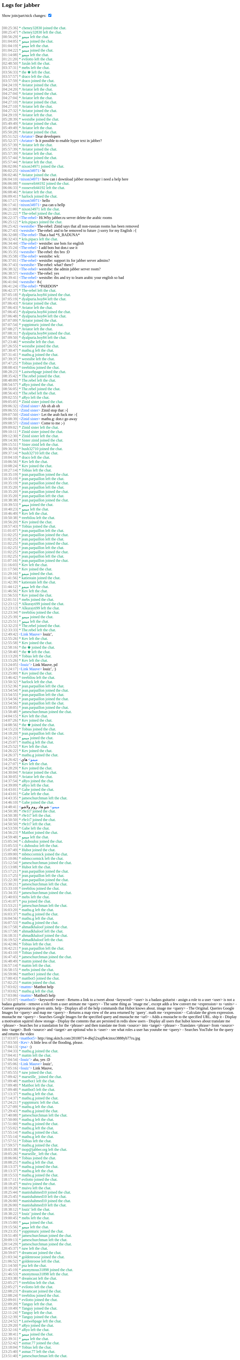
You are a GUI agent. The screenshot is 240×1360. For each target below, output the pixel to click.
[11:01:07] (10, 531)
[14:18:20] (10, 733)
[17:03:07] (10, 1000)
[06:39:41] (10, 278)
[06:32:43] (10, 239)
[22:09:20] (10, 1304)
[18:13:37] (10, 1167)
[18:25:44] (10, 1192)
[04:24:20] (10, 89)
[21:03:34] (10, 1257)
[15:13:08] (10, 867)
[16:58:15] (10, 970)
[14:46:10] (10, 802)
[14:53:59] (10, 828)
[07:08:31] (10, 333)
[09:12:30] (10, 436)
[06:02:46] (10, 175)
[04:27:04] (10, 94)
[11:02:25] (10, 535)
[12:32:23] (10, 626)
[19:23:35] (10, 1231)
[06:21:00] (10, 209)
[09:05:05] (10, 402)
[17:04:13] (10, 1047)
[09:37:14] (10, 453)
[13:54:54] (10, 690)
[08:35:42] (10, 376)
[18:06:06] (10, 1158)
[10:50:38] (10, 518)
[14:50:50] (10, 820)
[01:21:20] (10, 59)
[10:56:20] (10, 522)
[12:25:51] (10, 621)
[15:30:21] (10, 884)
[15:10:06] (10, 858)
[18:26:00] (10, 1201)
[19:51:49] (10, 1236)
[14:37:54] (10, 781)
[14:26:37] (10, 755)
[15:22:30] (10, 880)
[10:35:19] (10, 474)
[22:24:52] (10, 1321)
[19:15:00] (10, 1222)
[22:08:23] (10, 1291)
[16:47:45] (10, 957)
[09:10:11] (10, 432)
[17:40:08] (10, 1115)
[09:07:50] (10, 415)
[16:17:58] (10, 927)
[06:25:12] (10, 222)
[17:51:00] (10, 1124)
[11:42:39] (10, 582)
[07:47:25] (10, 363)
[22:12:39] (10, 1317)
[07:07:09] (10, 320)
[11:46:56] (10, 591)
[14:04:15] (10, 716)
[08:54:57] (10, 385)
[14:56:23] (10, 833)
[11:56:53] (10, 595)
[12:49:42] (10, 634)
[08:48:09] (10, 380)
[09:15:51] (10, 444)
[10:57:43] (10, 526)
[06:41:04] (10, 282)
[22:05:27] (10, 1283)
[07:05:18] (10, 295)
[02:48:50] (10, 63)
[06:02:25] (10, 171)
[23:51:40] (10, 1356)
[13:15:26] (10, 660)
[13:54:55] (10, 695)
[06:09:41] (10, 196)
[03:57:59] (10, 81)
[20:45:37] (10, 1248)
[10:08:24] (10, 466)
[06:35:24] (10, 248)
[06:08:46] (10, 192)
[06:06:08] (10, 183)
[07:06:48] (10, 316)
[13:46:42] (10, 677)
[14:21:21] (10, 738)
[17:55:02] (10, 1128)
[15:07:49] (10, 850)
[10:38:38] (10, 500)
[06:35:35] (10, 252)
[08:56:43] (10, 393)
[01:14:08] (10, 55)
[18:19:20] (10, 1188)
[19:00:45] (10, 1218)
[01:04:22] (10, 50)
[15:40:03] (10, 897)
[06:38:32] (10, 269)
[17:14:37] (10, 1098)
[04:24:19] (10, 85)
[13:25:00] (10, 673)
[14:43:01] (10, 789)
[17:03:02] (10, 987)
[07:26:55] (10, 346)
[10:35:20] (10, 487)
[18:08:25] (10, 1162)
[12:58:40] (10, 652)
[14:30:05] (10, 777)
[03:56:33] (10, 72)
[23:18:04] (10, 1347)
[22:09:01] (10, 1300)
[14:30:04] (10, 772)
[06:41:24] (10, 286)
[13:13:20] (10, 656)
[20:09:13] (10, 1240)
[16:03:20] (10, 910)
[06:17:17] (10, 201)
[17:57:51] (10, 1141)
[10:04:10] (10, 457)
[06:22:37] (10, 218)
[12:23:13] (10, 608)
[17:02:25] (10, 983)
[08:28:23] (10, 372)
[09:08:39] (10, 419)
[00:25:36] (10, 28)
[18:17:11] (10, 1179)
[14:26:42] (10, 760)
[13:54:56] (10, 699)
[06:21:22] (10, 213)
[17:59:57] (10, 1145)
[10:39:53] (10, 505)
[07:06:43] (10, 303)
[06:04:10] (10, 179)
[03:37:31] (10, 68)
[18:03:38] (10, 1149)
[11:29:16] (10, 574)
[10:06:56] (10, 462)
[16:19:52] (10, 940)
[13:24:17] (10, 669)
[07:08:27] (10, 329)
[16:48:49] (10, 961)
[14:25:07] (10, 742)
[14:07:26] (10, 720)
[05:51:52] (10, 136)
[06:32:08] (10, 235)
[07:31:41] (10, 355)
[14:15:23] (10, 729)
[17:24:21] (10, 1102)
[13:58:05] (10, 707)
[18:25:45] (10, 1197)
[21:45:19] (10, 1270)
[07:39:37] (10, 359)
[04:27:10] (10, 102)
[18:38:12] (10, 1209)
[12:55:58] (10, 643)
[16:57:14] (10, 965)
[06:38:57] (10, 273)
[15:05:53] (10, 846)
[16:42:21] (10, 948)
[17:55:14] (10, 1132)
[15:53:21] (10, 905)
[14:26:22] (10, 751)
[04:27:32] (10, 111)
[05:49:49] (10, 123)
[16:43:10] (10, 953)
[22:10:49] (10, 1308)
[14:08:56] (10, 725)
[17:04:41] (10, 1055)
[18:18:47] (10, 1184)
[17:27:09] (10, 1107)
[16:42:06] (10, 944)
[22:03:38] (10, 1278)
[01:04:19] (10, 46)
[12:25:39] (10, 617)
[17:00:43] (10, 978)
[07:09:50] (10, 337)
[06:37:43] (10, 265)
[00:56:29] (10, 37)
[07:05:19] (10, 299)
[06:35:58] (10, 256)
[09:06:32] (10, 406)
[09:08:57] (10, 423)
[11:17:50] (10, 569)
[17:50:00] (10, 1119)
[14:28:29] (10, 768)
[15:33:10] (10, 888)
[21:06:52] (10, 1261)
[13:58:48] (10, 712)
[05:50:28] (10, 132)
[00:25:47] (10, 32)
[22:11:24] (10, 1313)
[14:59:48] (10, 837)
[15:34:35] (10, 893)
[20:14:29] (10, 1244)
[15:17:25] (10, 876)
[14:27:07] (10, 764)
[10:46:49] (10, 513)
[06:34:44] (10, 243)
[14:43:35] (10, 798)
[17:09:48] (10, 1081)
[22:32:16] (10, 1330)
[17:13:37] (10, 1094)
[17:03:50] (10, 1042)
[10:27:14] (10, 470)
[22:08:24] (10, 1295)
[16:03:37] (10, 914)
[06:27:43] (10, 230)
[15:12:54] (10, 863)
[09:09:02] (10, 427)
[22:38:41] (10, 1334)
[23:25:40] (10, 1352)
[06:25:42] (10, 226)
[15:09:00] (10, 854)
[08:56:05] (10, 389)
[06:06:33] (10, 188)
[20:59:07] (10, 1253)
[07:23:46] (10, 342)
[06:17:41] (10, 205)
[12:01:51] (10, 599)
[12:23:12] (10, 604)
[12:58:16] (10, 647)
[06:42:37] (10, 290)
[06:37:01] (10, 260)
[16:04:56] (10, 918)
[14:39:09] (10, 785)
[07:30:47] (10, 350)
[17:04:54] (10, 1060)
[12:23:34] (10, 612)
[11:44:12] (10, 587)
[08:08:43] (10, 367)
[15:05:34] (10, 841)
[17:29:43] (10, 1111)
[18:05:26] (10, 1154)
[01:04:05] (10, 41)
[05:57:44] (10, 158)
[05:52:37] (10, 141)
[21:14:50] (10, 1265)
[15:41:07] (10, 901)
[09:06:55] (10, 410)
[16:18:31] (10, 935)
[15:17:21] (10, 871)
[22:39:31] (10, 1339)
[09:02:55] (10, 397)
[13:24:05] (10, 665)
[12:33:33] (10, 630)
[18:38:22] (10, 1214)
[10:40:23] (10, 509)
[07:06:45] (10, 312)
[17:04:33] (10, 1051)
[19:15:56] (10, 1227)
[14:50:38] (10, 811)
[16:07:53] (10, 923)
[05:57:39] (10, 145)
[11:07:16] (10, 561)
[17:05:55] (10, 1072)
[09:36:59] (10, 449)
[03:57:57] (10, 76)
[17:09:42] (10, 1077)
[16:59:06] (10, 974)
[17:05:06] (10, 1064)
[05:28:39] (10, 119)
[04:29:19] (10, 115)
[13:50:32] (10, 682)
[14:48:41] (10, 807)
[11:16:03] (10, 565)
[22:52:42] (10, 1343)
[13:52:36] (10, 686)
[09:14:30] (10, 440)
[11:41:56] (10, 578)
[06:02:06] (10, 166)
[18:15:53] (10, 1175)
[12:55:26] (10, 638)
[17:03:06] (10, 995)
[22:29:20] (10, 1325)
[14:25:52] (10, 746)
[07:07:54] (10, 325)
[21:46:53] (10, 1274)
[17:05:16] (10, 1068)
